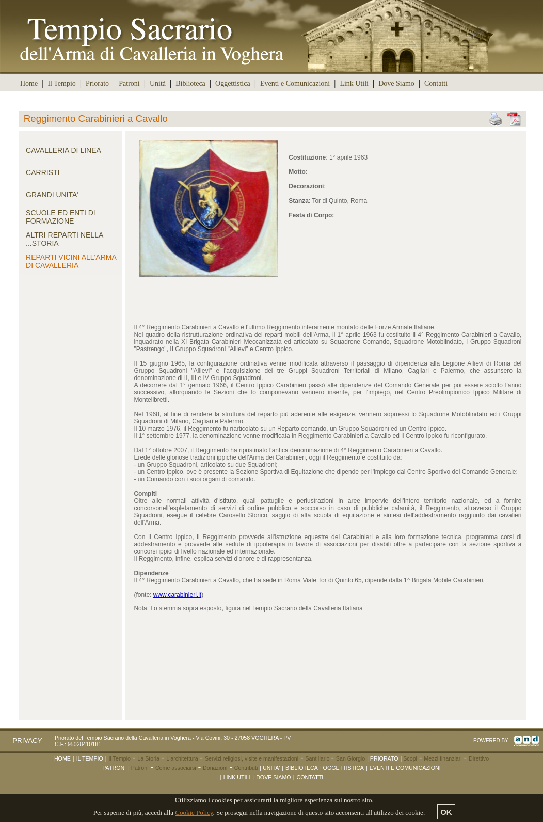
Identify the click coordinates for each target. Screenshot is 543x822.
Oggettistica (232, 83)
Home (29, 83)
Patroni (129, 83)
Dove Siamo (396, 83)
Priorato (97, 83)
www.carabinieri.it (177, 594)
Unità (158, 83)
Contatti (436, 83)
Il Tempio (61, 83)
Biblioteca (190, 83)
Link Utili (354, 83)
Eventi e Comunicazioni (295, 83)
